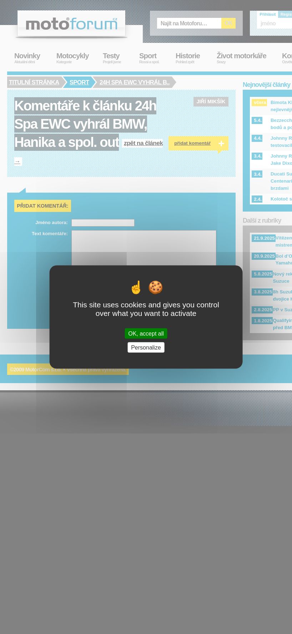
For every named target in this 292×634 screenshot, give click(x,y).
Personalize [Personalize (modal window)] (146, 347)
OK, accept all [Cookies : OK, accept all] (146, 333)
